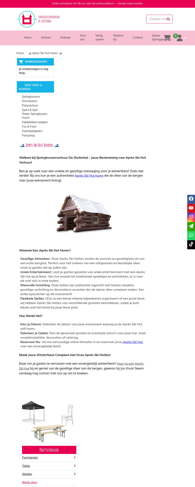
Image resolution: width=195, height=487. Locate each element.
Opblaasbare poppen (34, 122)
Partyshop (27, 136)
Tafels (67, 382)
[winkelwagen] (167, 37)
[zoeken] (168, 19)
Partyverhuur (29, 106)
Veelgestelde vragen (157, 441)
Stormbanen (29, 101)
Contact (138, 37)
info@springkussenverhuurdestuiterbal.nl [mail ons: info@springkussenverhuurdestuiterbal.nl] (42, 440)
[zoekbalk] (153, 19)
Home (28, 37)
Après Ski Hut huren (136, 92)
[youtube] (161, 478)
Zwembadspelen (31, 131)
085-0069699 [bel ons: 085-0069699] (30, 433)
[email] (191, 226)
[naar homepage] (41, 19)
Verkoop (65, 37)
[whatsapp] (110, 19)
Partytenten (71, 374)
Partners (66, 437)
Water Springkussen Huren (34, 116)
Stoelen (68, 390)
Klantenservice (154, 433)
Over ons (66, 433)
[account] (180, 38)
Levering (108, 433)
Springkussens (30, 97)
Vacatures (67, 441)
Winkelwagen (35, 61)
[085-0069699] (83, 19)
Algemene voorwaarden (118, 441)
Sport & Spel (29, 110)
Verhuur (46, 37)
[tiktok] (175, 478)
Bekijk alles (70, 399)
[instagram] (168, 478)
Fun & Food (28, 127)
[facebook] (154, 478)
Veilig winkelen (112, 437)
